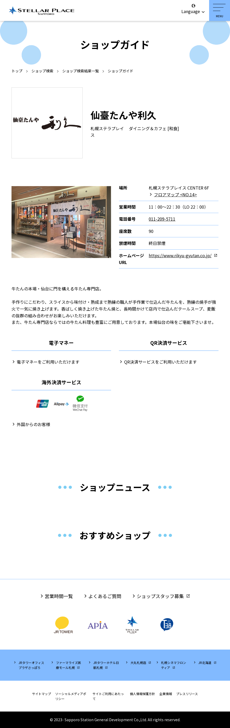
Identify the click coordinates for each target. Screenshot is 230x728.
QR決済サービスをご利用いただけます (160, 362)
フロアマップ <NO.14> (175, 194)
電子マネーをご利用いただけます (48, 362)
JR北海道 (204, 662)
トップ (17, 70)
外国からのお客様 (33, 424)
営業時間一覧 (59, 596)
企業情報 (165, 693)
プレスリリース (187, 693)
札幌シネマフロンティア (173, 665)
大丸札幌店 (138, 662)
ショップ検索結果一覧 (80, 70)
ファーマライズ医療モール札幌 (68, 665)
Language (193, 8)
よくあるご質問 (104, 596)
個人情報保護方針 (142, 693)
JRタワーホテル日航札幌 (106, 665)
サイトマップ (41, 693)
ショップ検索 (42, 70)
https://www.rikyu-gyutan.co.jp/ (180, 255)
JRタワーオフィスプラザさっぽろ (31, 665)
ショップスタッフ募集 (160, 596)
